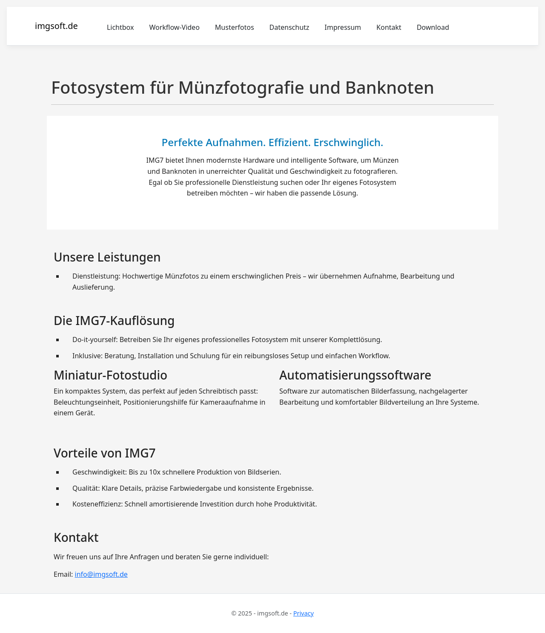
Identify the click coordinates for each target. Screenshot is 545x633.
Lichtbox (120, 27)
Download (433, 27)
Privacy (303, 613)
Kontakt (389, 27)
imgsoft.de (56, 26)
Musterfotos (234, 27)
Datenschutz (290, 27)
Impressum (342, 27)
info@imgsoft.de (101, 574)
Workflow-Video (174, 27)
